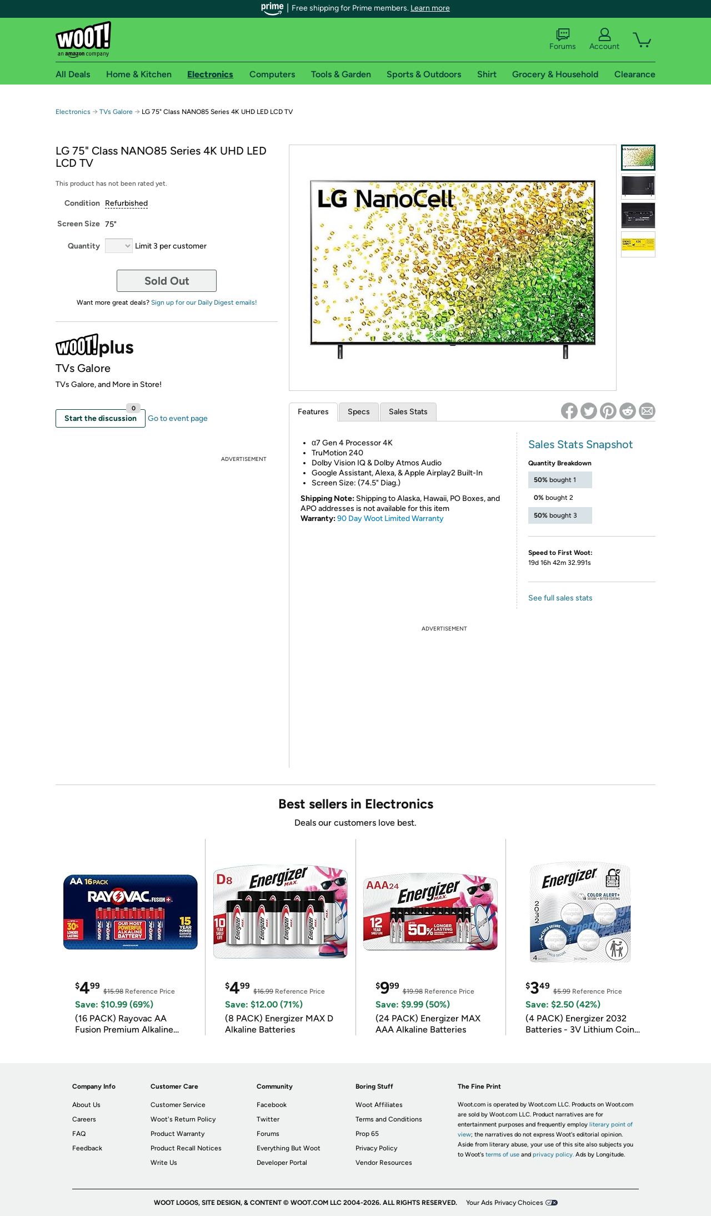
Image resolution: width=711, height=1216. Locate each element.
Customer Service (178, 1105)
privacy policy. (553, 1154)
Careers (84, 1119)
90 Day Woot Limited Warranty (390, 518)
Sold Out (166, 280)
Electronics (73, 112)
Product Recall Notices (186, 1148)
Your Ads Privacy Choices (504, 1203)
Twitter (268, 1119)
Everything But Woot (289, 1148)
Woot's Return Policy (183, 1119)
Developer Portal (282, 1163)
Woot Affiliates (379, 1105)
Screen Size (78, 224)
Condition (82, 203)
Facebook (272, 1105)
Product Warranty (177, 1134)
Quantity (84, 246)
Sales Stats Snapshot (580, 444)
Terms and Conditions (389, 1119)
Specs (359, 411)
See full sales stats (560, 598)
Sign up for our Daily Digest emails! (204, 302)
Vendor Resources (384, 1163)
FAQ (79, 1134)
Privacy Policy (376, 1148)
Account (604, 39)
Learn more (430, 8)
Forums (562, 39)
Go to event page (178, 418)
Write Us (164, 1163)
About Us (86, 1105)
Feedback (87, 1148)
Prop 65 (367, 1134)
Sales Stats (408, 411)
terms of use (502, 1154)
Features (313, 411)
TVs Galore (116, 112)
